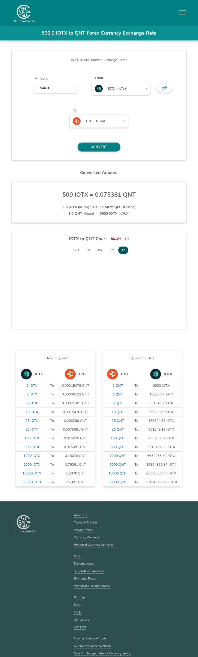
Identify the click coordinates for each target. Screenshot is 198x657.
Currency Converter (87, 537)
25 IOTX (32, 420)
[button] (182, 12)
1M (112, 250)
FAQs (77, 612)
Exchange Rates (85, 578)
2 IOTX (32, 394)
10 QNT (118, 412)
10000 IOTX (31, 473)
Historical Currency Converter (94, 545)
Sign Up (79, 597)
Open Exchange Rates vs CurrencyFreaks (102, 653)
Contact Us (81, 619)
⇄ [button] (164, 88)
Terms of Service (85, 522)
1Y (123, 250)
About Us (80, 515)
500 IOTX (31, 447)
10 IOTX (32, 412)
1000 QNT (118, 455)
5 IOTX (32, 403)
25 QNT (118, 420)
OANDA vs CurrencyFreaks (92, 646)
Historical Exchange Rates (92, 586)
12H (76, 250)
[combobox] (121, 88)
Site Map (80, 627)
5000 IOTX (32, 464)
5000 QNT (118, 464)
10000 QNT (117, 473)
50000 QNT (117, 482)
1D (88, 250)
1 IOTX (32, 385)
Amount (41, 78)
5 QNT (118, 403)
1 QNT (118, 385)
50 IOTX (32, 429)
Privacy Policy (83, 530)
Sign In (78, 604)
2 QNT (118, 394)
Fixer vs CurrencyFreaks (90, 638)
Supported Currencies (89, 571)
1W (100, 250)
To (75, 110)
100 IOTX (31, 438)
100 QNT (118, 438)
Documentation (84, 563)
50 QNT (118, 429)
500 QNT (118, 447)
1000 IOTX (32, 455)
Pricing (78, 556)
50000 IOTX (31, 482)
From (99, 78)
